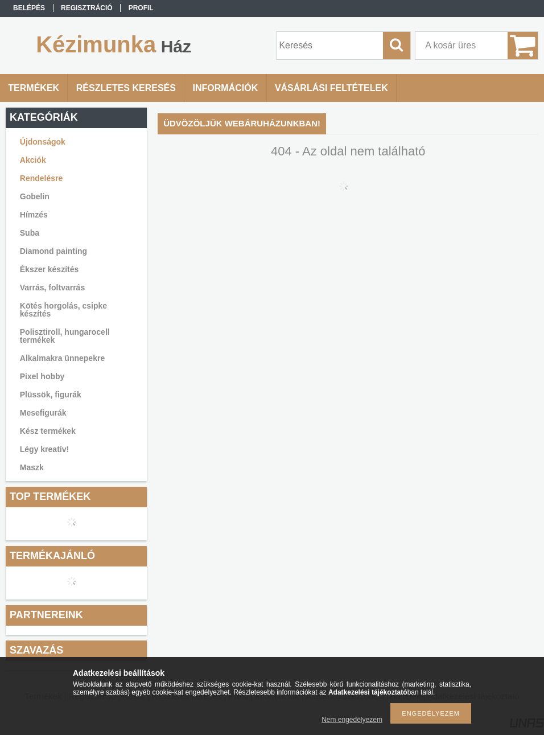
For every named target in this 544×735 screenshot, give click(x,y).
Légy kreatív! (44, 449)
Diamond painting (53, 251)
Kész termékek (48, 431)
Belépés (29, 8)
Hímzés (34, 214)
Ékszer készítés (49, 269)
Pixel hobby (42, 376)
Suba (29, 232)
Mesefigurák (43, 412)
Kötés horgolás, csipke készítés (63, 309)
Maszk (32, 467)
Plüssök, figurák (50, 394)
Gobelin (35, 196)
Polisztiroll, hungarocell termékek (65, 335)
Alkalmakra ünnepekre (62, 358)
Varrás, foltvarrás (52, 287)
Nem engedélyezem (352, 720)
